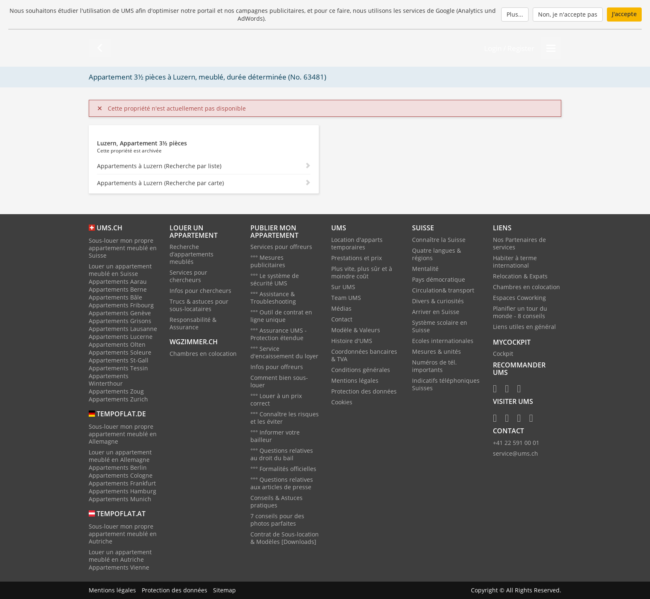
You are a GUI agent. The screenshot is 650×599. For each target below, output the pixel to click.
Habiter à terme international (515, 261)
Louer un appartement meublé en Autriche (120, 555)
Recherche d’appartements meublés (191, 254)
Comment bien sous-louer (279, 381)
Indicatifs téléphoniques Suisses (446, 384)
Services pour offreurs (281, 247)
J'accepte (624, 14)
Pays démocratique (438, 279)
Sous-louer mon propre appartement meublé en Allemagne (123, 434)
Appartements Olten (117, 344)
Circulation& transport (443, 290)
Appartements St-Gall (118, 360)
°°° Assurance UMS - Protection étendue (278, 334)
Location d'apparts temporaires (357, 243)
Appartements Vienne (119, 567)
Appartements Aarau (118, 281)
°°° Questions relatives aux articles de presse (281, 483)
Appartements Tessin (118, 368)
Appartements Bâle (115, 297)
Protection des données (364, 391)
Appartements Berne (118, 289)
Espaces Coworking (519, 298)
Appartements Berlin (118, 467)
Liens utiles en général (524, 327)
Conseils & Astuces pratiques (276, 501)
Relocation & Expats (520, 276)
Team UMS (346, 298)
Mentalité (425, 269)
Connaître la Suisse (439, 240)
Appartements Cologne (121, 475)
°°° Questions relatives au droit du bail (281, 454)
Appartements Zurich (118, 399)
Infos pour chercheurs (200, 291)
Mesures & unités (436, 351)
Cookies (341, 402)
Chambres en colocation (203, 353)
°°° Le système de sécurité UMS (274, 279)
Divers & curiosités (438, 301)
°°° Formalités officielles (283, 469)
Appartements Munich (120, 499)
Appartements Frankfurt (122, 483)
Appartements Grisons (120, 321)
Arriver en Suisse (435, 312)
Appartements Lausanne (123, 329)
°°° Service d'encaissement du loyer (284, 352)
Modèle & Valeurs (355, 330)
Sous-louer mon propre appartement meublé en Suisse (123, 248)
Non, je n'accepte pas (567, 14)
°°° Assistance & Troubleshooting (273, 297)
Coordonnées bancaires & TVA (364, 355)
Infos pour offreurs (276, 367)
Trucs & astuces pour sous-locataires (199, 305)
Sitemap (224, 590)
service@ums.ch (515, 453)
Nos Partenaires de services (519, 243)
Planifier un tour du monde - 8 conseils (520, 312)
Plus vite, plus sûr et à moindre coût (361, 272)
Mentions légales (354, 380)
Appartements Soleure (120, 352)
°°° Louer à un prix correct (276, 399)
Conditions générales (360, 370)
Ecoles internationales (442, 341)
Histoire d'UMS (351, 341)
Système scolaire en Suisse (439, 326)
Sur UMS (343, 287)
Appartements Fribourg (121, 305)
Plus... (515, 14)
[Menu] (551, 48)
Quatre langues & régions (436, 254)
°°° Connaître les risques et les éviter (284, 417)
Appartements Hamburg (122, 491)
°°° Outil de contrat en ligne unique (281, 316)
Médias (341, 308)
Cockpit (503, 353)
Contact (341, 319)
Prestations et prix (356, 258)
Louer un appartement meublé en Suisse (120, 270)
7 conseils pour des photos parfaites (277, 519)
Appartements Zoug (116, 391)
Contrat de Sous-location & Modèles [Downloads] (284, 538)
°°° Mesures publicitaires (267, 261)
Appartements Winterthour (109, 379)
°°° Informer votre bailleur (275, 436)
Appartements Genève (120, 313)
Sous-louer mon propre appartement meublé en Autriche (123, 533)
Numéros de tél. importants (434, 366)
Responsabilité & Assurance (193, 323)
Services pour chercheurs (188, 276)
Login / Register (509, 48)
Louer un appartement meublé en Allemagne (120, 456)
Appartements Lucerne (121, 337)
